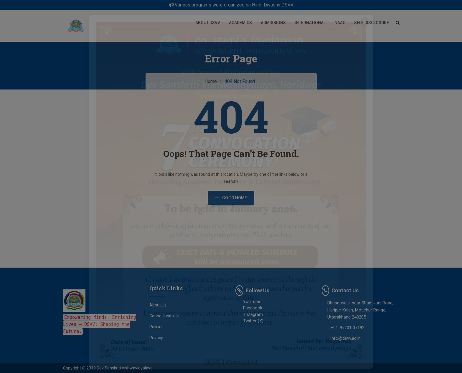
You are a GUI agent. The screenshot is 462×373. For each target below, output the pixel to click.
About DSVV (207, 22)
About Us (157, 305)
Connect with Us (164, 316)
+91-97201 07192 (347, 327)
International (310, 22)
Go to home (231, 197)
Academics (240, 22)
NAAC (339, 22)
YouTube (247, 301)
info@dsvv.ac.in (346, 338)
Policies (156, 326)
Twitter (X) (249, 321)
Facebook (248, 308)
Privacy (156, 337)
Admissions (273, 22)
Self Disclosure (371, 22)
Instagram (249, 314)
